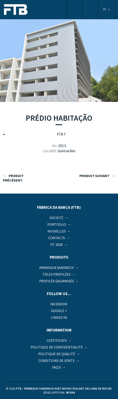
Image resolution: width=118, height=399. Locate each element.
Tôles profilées (56, 274)
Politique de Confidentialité (57, 347)
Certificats (57, 340)
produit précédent (13, 177)
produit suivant (94, 175)
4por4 (70, 393)
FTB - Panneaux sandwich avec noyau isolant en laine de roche (16, 10)
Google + (59, 310)
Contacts (56, 238)
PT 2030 (56, 244)
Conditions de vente (56, 360)
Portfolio (56, 224)
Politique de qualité (56, 354)
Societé (56, 217)
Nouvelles (57, 231)
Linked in (59, 317)
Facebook (58, 304)
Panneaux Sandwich (56, 267)
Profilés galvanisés (56, 281)
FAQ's (56, 367)
